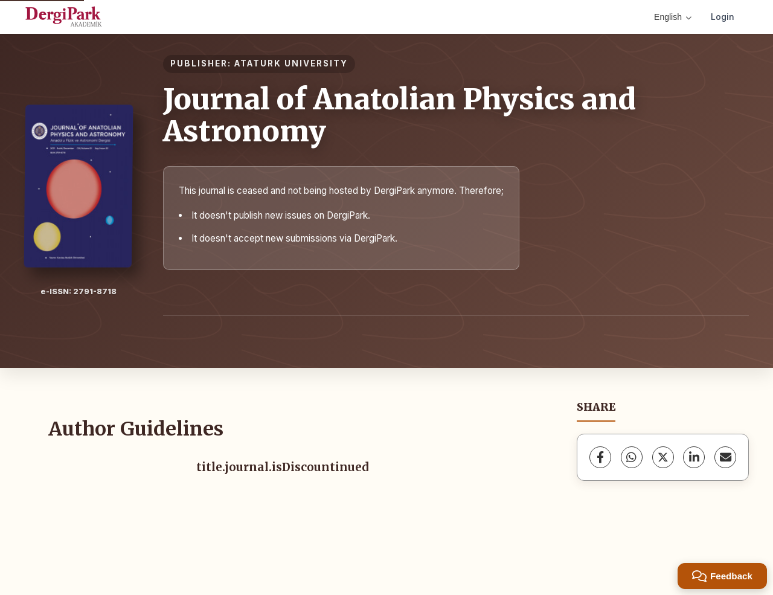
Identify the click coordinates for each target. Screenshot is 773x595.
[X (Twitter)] (663, 457)
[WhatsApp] (632, 457)
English (672, 17)
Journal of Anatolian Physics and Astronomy (399, 115)
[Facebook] (600, 457)
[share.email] (725, 457)
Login (722, 16)
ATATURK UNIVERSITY (291, 63)
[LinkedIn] (694, 457)
